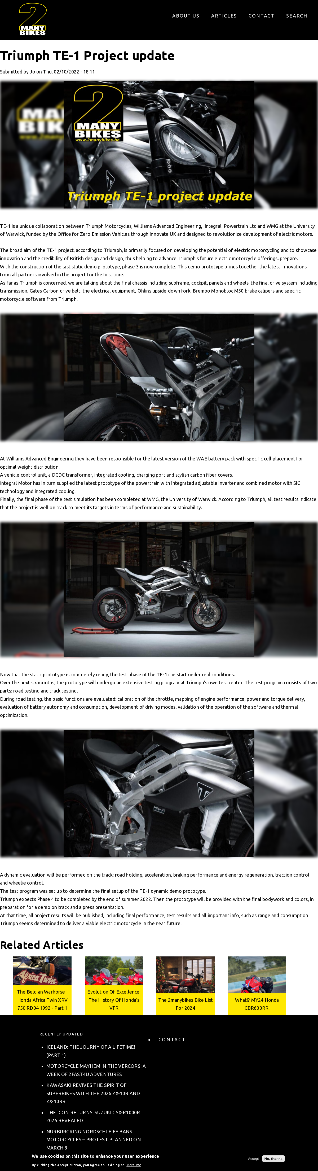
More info (133, 1167)
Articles (224, 15)
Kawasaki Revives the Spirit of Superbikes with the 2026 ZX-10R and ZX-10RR (93, 1093)
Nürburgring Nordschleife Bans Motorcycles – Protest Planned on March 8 (93, 1139)
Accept (253, 1160)
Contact (262, 15)
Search (296, 15)
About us (185, 15)
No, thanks (273, 1160)
